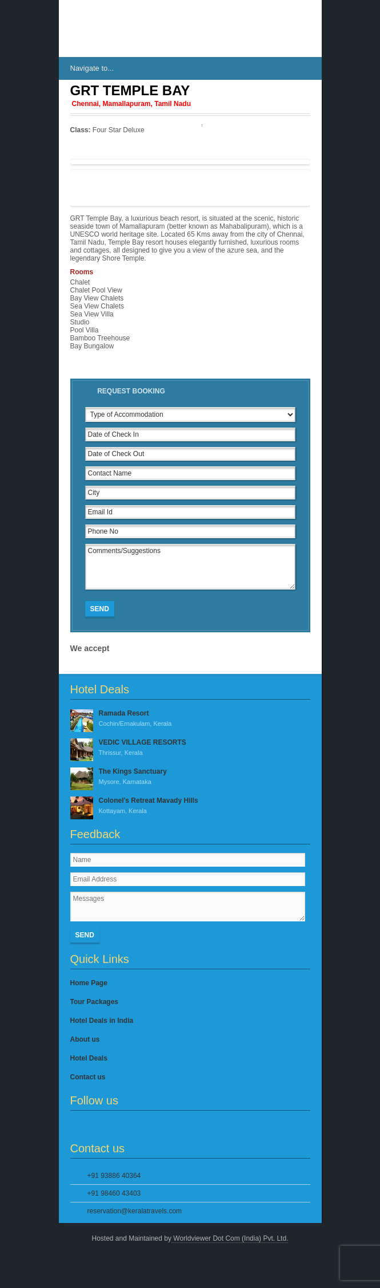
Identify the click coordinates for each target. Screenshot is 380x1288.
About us (85, 1039)
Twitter (96, 1126)
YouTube (134, 1126)
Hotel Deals (88, 1058)
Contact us (88, 1077)
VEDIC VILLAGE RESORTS (190, 748)
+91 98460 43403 (114, 1193)
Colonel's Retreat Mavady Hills (190, 806)
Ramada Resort (190, 719)
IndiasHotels (104, 28)
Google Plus (115, 1126)
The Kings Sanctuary (190, 777)
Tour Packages (94, 1002)
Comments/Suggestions (190, 567)
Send (99, 609)
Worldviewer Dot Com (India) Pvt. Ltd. (230, 1238)
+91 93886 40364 (114, 1176)
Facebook (77, 1126)
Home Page (88, 983)
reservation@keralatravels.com (134, 1211)
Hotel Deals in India (102, 1021)
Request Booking (131, 391)
